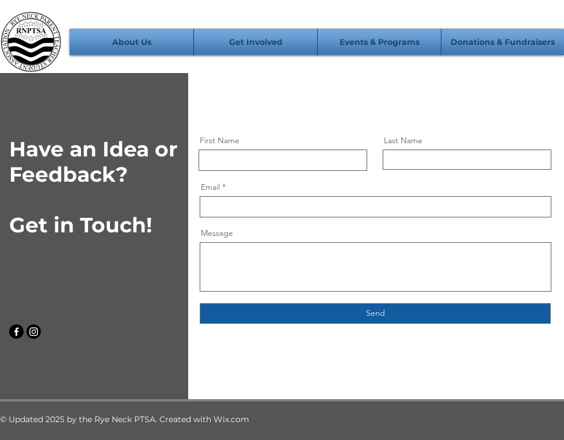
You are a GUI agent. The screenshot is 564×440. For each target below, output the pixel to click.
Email (210, 187)
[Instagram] (33, 331)
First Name (219, 140)
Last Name (403, 140)
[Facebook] (16, 331)
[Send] (375, 313)
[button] (131, 42)
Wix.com (231, 419)
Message (217, 233)
